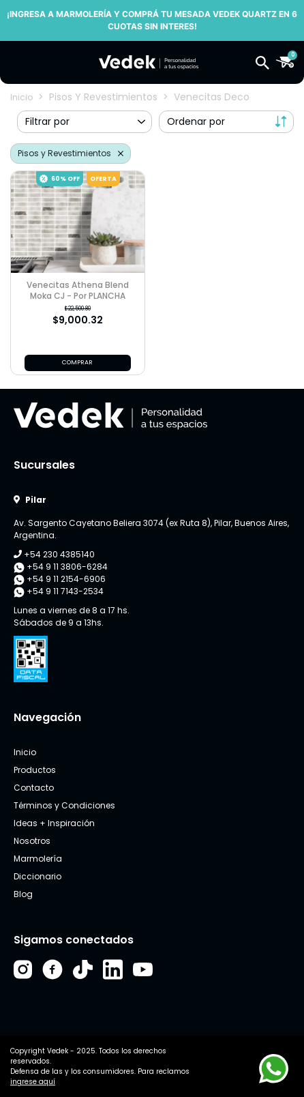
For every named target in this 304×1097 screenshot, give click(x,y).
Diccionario (37, 876)
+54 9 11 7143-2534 (59, 591)
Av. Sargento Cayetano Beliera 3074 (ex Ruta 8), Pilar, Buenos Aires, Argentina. (151, 529)
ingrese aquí (32, 1082)
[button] (262, 62)
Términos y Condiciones (64, 805)
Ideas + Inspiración (54, 823)
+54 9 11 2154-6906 (60, 579)
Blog (23, 894)
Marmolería (38, 858)
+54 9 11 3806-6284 (61, 567)
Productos (35, 770)
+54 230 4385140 (54, 554)
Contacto (34, 787)
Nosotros (32, 841)
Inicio (21, 97)
